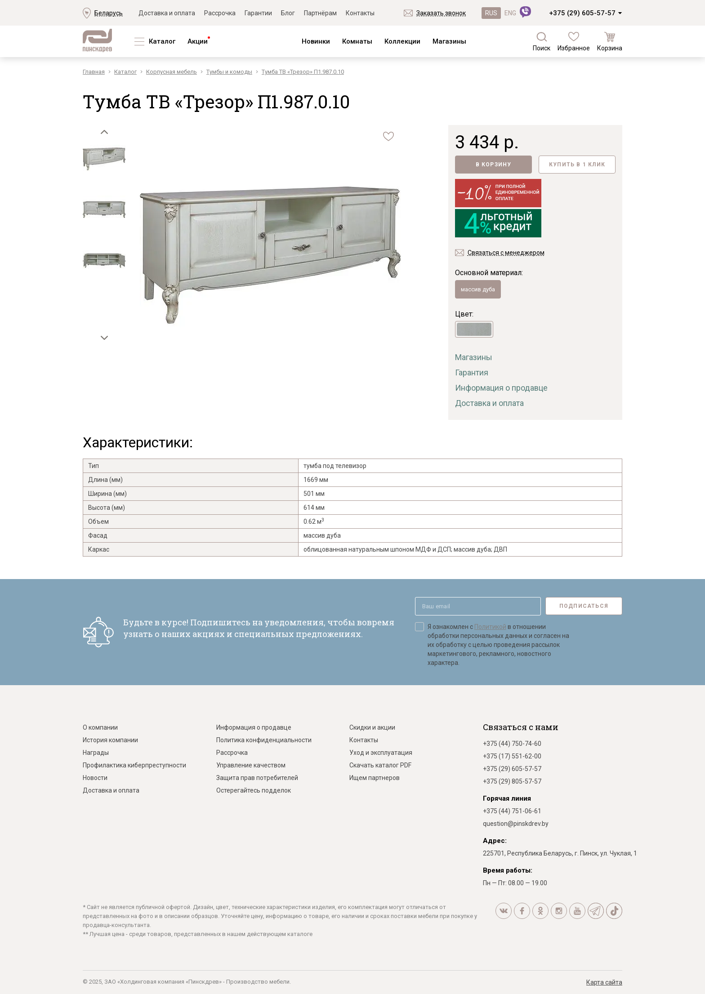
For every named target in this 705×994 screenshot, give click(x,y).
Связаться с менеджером (506, 252)
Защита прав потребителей (257, 777)
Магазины (449, 41)
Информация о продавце (501, 387)
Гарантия (471, 372)
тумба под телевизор (334, 465)
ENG (510, 13)
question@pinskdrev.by (516, 823)
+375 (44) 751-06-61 (512, 811)
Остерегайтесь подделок (253, 790)
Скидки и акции (372, 727)
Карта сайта (604, 982)
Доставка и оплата (166, 13)
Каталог (162, 41)
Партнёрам (320, 13)
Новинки (316, 41)
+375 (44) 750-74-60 (512, 743)
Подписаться (583, 606)
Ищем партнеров (374, 777)
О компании (100, 727)
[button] (104, 131)
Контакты (360, 13)
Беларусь (108, 13)
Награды (96, 752)
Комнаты (357, 41)
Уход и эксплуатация (380, 752)
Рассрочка (220, 13)
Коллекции (402, 41)
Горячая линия (507, 798)
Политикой (490, 626)
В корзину (494, 164)
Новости (95, 777)
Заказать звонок (441, 13)
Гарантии (258, 13)
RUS (491, 13)
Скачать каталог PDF (380, 765)
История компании (110, 740)
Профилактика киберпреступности (134, 765)
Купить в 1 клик (577, 164)
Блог (288, 13)
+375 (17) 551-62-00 (512, 756)
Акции (197, 41)
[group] (270, 256)
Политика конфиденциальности (264, 740)
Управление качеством (251, 765)
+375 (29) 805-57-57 (512, 781)
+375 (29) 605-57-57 (582, 13)
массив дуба (478, 289)
